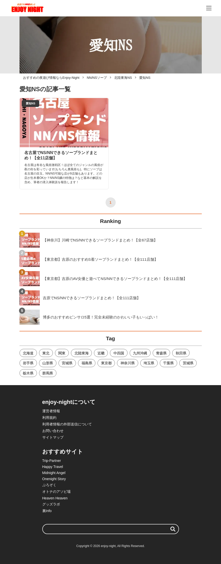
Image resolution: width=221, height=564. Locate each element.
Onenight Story (54, 479)
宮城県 (67, 363)
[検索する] (173, 529)
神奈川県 (127, 363)
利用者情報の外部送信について (67, 424)
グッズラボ (51, 504)
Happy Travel (52, 467)
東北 (45, 353)
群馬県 (47, 373)
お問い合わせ (53, 431)
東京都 (106, 363)
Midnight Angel (54, 473)
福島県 (87, 363)
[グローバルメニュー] (209, 8)
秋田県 (181, 353)
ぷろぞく (49, 485)
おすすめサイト (62, 451)
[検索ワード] (110, 529)
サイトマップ (53, 437)
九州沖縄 (140, 353)
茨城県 (188, 363)
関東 (61, 353)
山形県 (47, 363)
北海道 (28, 353)
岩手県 (28, 363)
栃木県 (28, 373)
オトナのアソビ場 (56, 492)
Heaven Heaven (55, 498)
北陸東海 (81, 353)
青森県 (161, 353)
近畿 (101, 353)
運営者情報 (51, 411)
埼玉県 (149, 363)
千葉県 (168, 363)
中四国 (118, 353)
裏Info (47, 511)
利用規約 (49, 418)
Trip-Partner (51, 461)
